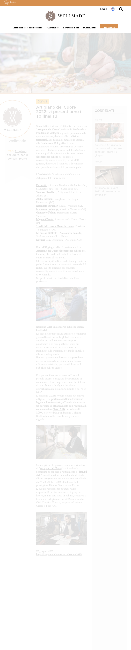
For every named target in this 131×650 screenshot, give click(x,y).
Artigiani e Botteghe (29, 29)
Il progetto (70, 29)
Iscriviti (107, 29)
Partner (53, 29)
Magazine (88, 29)
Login (103, 9)
